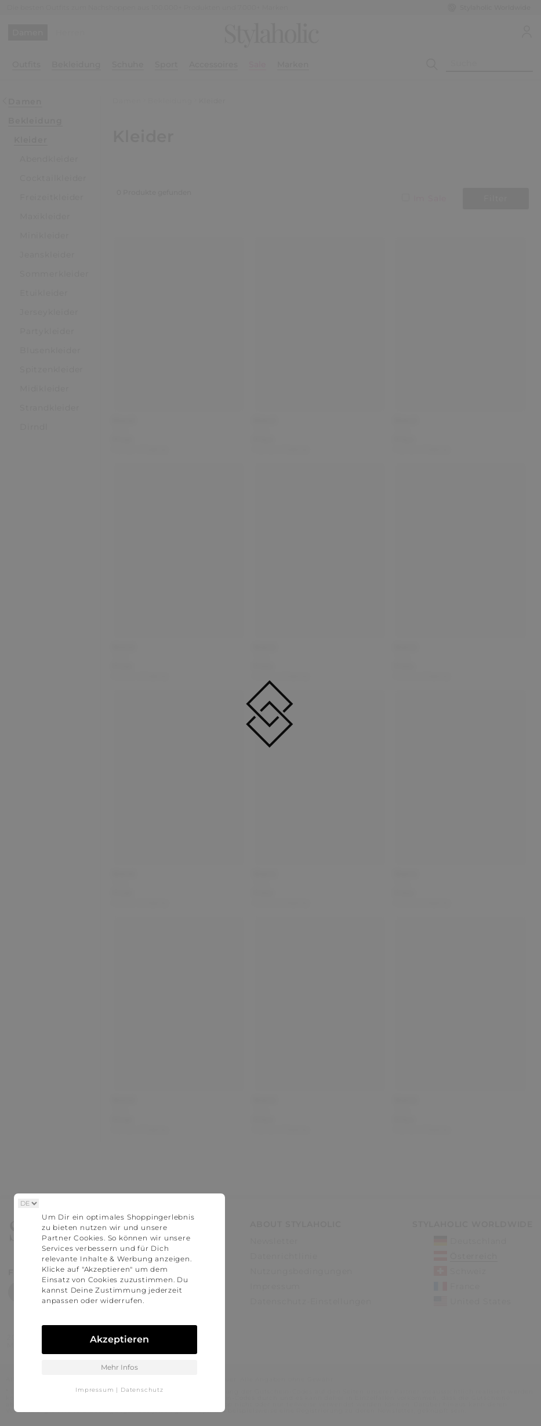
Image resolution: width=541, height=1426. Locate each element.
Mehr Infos (119, 1367)
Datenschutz (142, 1390)
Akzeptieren (119, 1339)
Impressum (94, 1390)
